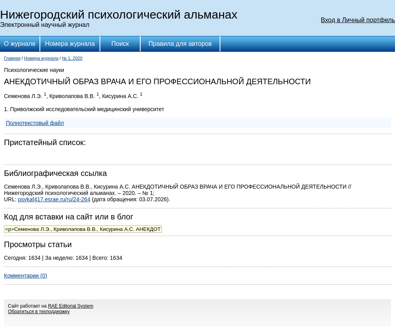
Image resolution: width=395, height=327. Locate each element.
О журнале (20, 43)
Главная (12, 58)
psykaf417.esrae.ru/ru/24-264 (54, 199)
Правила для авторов (180, 43)
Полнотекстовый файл (35, 123)
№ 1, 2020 (72, 58)
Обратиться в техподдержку (39, 311)
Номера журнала (70, 43)
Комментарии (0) (25, 275)
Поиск (120, 43)
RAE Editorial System (70, 306)
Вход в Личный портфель (358, 20)
